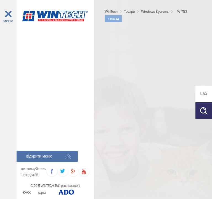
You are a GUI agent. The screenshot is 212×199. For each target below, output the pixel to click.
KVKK (27, 193)
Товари (129, 12)
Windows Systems (155, 12)
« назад (113, 19)
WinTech (111, 12)
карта (42, 193)
